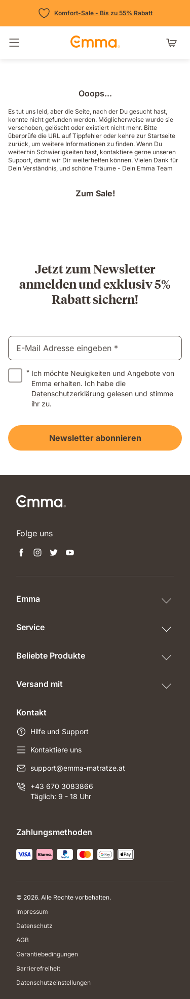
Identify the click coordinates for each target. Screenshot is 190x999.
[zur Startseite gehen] (95, 43)
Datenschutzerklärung (69, 393)
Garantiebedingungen (47, 954)
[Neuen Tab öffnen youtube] (70, 553)
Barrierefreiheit (38, 968)
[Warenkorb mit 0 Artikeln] (174, 43)
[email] (95, 348)
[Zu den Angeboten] (95, 13)
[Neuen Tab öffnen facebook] (21, 553)
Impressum (32, 911)
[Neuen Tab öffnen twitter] (54, 553)
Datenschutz (34, 925)
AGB (22, 940)
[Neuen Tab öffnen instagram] (37, 553)
